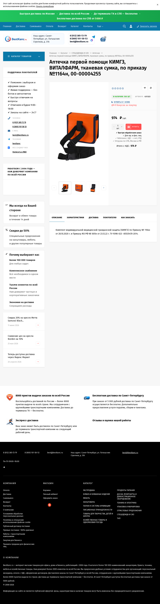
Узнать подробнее (45, 6)
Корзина (47, 490)
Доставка (20, 26)
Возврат (62, 26)
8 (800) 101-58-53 (79, 38)
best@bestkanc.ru (79, 41)
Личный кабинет (50, 494)
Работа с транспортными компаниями (14, 535)
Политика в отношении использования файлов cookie (16, 521)
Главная (7, 26)
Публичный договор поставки (16, 526)
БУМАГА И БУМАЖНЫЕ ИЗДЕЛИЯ (96, 494)
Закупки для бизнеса (12, 540)
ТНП (118, 518)
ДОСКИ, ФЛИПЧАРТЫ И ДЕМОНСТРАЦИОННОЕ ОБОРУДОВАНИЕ (127, 496)
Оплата (49, 26)
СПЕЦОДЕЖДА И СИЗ (80, 53)
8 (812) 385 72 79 (19, 122)
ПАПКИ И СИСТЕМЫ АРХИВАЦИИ (96, 506)
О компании (8, 510)
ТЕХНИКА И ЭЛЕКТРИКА (126, 503)
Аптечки (96, 53)
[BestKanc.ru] (15, 39)
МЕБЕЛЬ (86, 498)
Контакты (88, 26)
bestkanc (16, 143)
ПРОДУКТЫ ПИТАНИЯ (126, 490)
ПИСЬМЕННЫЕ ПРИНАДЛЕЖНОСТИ (97, 510)
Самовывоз (35, 26)
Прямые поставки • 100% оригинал (18, 530)
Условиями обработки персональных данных (13, 515)
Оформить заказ (50, 498)
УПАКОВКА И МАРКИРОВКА (128, 507)
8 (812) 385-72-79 (78, 35)
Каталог (75, 26)
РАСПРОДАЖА (89, 490)
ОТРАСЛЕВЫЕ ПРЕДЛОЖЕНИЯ (129, 511)
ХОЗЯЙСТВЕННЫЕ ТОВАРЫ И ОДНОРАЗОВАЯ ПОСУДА (95, 521)
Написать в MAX (19, 152)
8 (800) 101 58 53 (19, 127)
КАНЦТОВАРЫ (89, 502)
